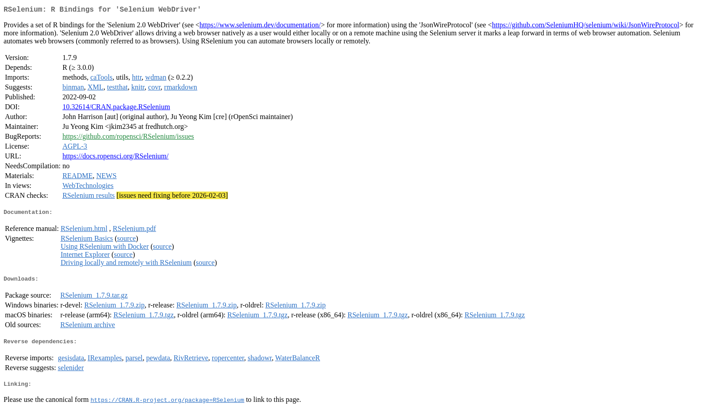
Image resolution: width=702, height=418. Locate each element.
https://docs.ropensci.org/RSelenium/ (115, 158)
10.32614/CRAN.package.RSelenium (116, 108)
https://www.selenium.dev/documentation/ (260, 26)
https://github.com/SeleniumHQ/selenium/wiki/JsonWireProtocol (585, 26)
